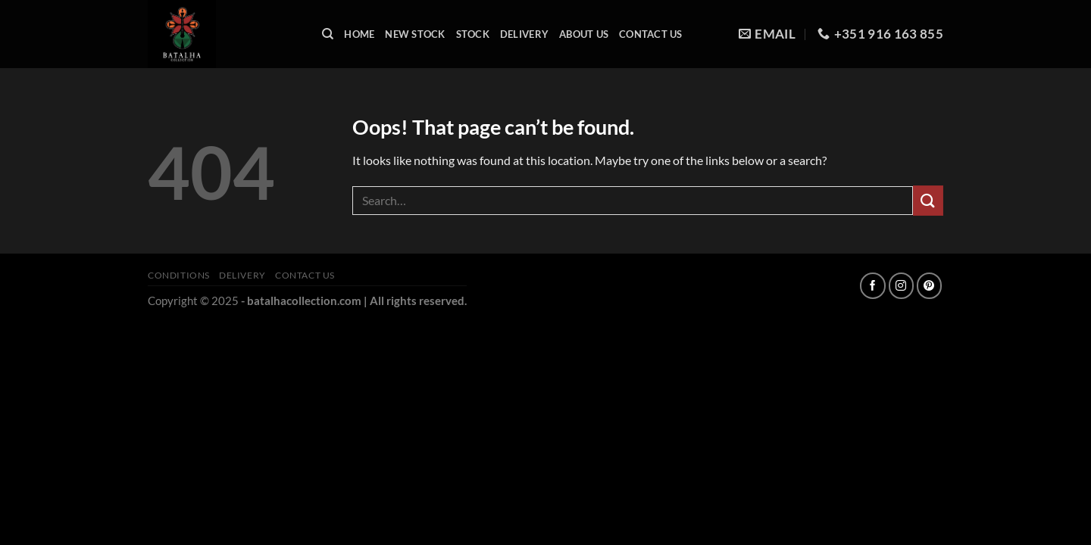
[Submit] (928, 200)
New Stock (415, 34)
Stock (472, 34)
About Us (583, 34)
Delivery (524, 34)
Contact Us (651, 34)
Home (359, 34)
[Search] (327, 34)
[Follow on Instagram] (901, 285)
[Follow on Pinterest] (929, 285)
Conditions (179, 275)
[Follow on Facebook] (872, 285)
